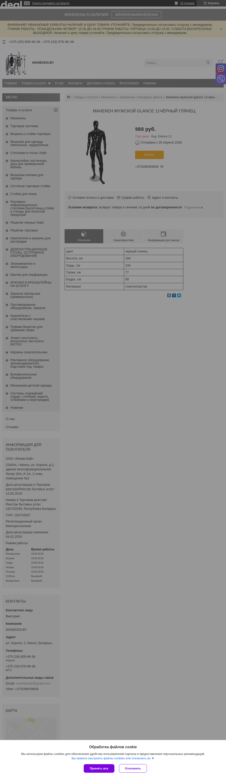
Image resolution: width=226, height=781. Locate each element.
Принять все (99, 768)
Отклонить (133, 768)
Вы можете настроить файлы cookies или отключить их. (111, 758)
